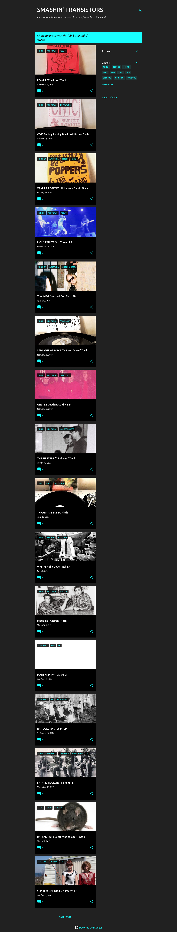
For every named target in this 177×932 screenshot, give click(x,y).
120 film (116, 67)
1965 (113, 72)
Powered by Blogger (88, 927)
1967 (120, 72)
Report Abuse (109, 97)
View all (41, 40)
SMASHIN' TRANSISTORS (70, 9)
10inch (106, 67)
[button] (91, 91)
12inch (127, 67)
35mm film (119, 78)
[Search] (140, 10)
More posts (65, 917)
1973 (128, 72)
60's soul (131, 78)
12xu (105, 72)
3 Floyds (107, 78)
